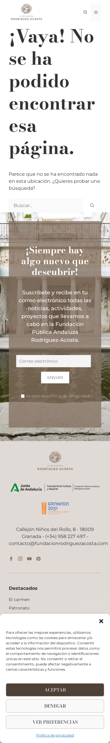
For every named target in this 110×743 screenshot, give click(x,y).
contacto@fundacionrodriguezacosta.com (58, 543)
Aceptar (55, 689)
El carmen (19, 599)
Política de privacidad (55, 735)
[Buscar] (92, 205)
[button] (101, 621)
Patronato (19, 608)
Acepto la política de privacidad (57, 396)
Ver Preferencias (55, 722)
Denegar (55, 706)
